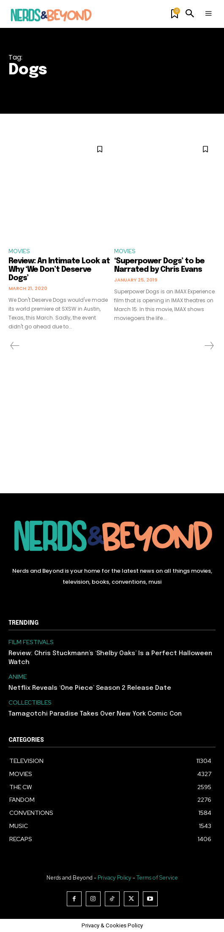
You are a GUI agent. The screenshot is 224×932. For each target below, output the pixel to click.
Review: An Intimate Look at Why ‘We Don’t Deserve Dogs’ (59, 269)
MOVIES (19, 251)
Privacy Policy (114, 877)
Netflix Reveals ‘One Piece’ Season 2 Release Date (89, 688)
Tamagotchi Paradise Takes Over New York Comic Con (95, 714)
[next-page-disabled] (209, 345)
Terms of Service (157, 877)
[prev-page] (15, 345)
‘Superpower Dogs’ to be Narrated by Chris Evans (159, 265)
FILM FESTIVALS (31, 642)
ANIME (17, 677)
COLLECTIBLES (30, 702)
